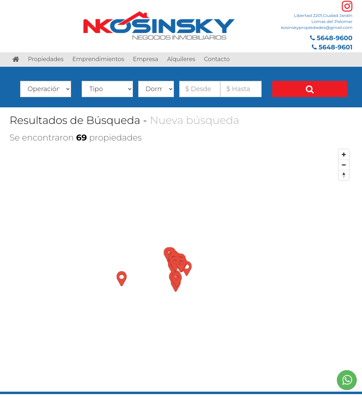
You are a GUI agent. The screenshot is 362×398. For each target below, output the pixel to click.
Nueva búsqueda (194, 120)
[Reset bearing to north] (344, 175)
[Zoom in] (344, 154)
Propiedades (46, 59)
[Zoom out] (344, 165)
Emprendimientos (98, 59)
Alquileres (181, 59)
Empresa (145, 59)
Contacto (217, 59)
